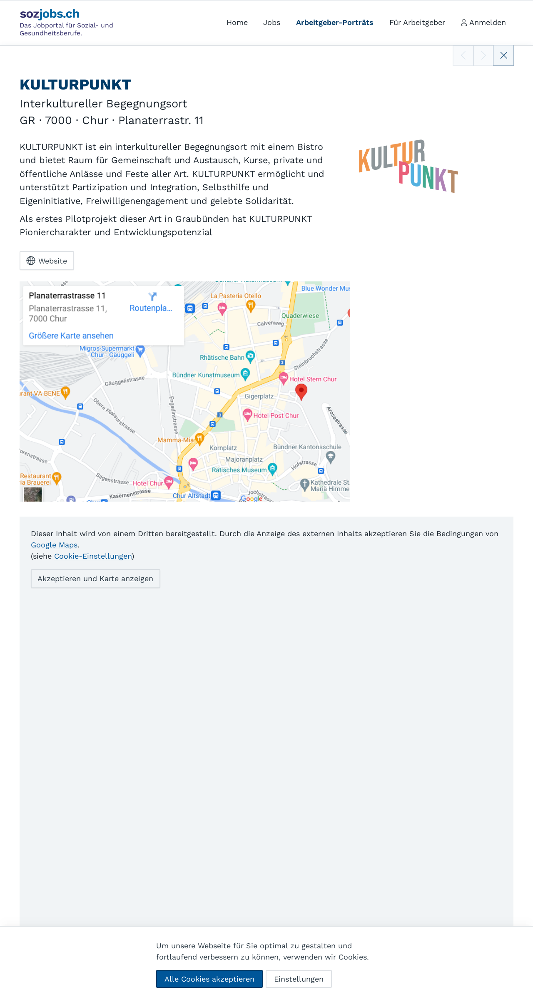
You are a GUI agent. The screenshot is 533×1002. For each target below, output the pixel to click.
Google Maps (54, 544)
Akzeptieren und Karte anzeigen (95, 578)
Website (46, 260)
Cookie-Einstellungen (93, 556)
